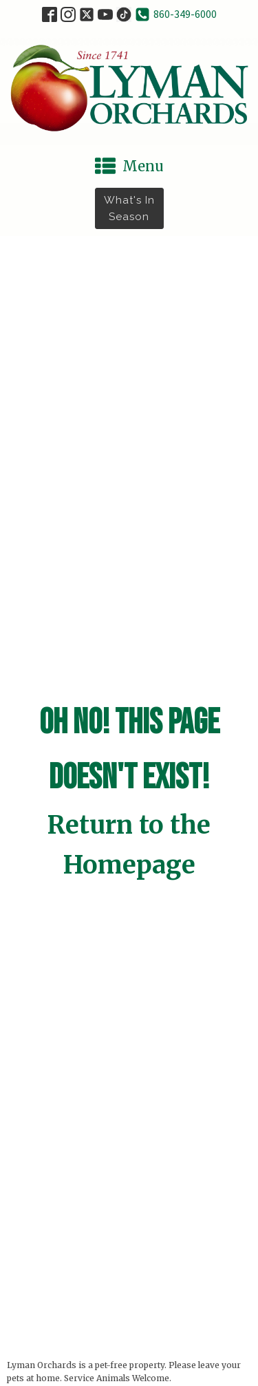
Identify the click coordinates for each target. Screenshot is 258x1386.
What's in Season (129, 208)
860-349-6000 (185, 14)
